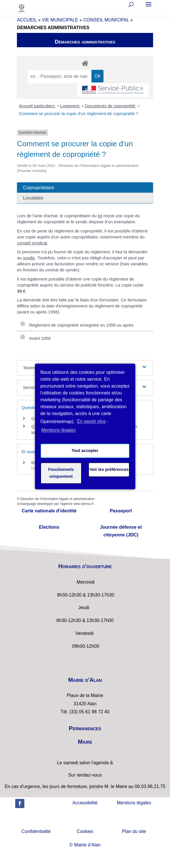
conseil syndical (32, 242)
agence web (70, 504)
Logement (70, 105)
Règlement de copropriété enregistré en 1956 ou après (77, 325)
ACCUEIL (27, 19)
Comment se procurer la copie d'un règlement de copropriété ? (78, 113)
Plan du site (134, 831)
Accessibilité (84, 802)
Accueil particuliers (37, 105)
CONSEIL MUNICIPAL (106, 19)
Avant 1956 (35, 338)
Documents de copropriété (110, 105)
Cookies (85, 831)
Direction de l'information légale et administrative (57, 499)
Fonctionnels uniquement (61, 473)
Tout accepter (85, 451)
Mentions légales (134, 802)
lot (100, 215)
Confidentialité (36, 831)
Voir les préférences (109, 469)
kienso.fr (87, 504)
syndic (29, 257)
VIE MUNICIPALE (60, 19)
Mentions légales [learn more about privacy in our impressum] (58, 430)
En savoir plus (91, 421)
